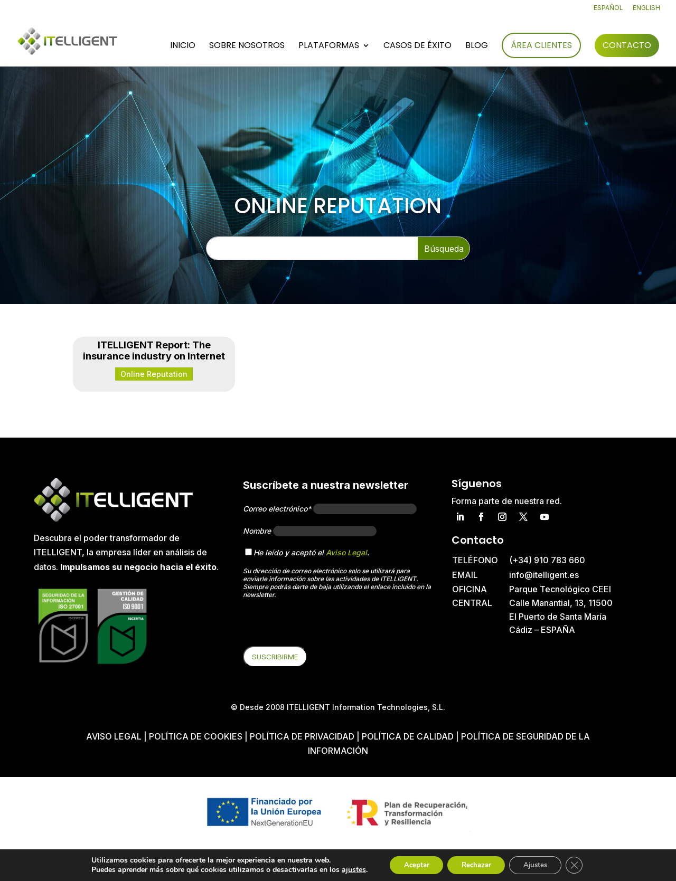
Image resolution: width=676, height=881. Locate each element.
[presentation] (323, 625)
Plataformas (328, 47)
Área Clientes (541, 46)
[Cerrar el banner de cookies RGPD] (582, 864)
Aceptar (410, 864)
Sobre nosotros (247, 47)
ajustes (345, 869)
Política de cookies (197, 736)
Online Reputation (153, 374)
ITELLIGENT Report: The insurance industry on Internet (154, 350)
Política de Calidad (408, 736)
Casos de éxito (417, 47)
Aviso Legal (346, 552)
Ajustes (539, 864)
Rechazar (475, 864)
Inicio (182, 47)
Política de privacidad (302, 736)
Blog (476, 47)
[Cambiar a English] (646, 10)
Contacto (627, 46)
